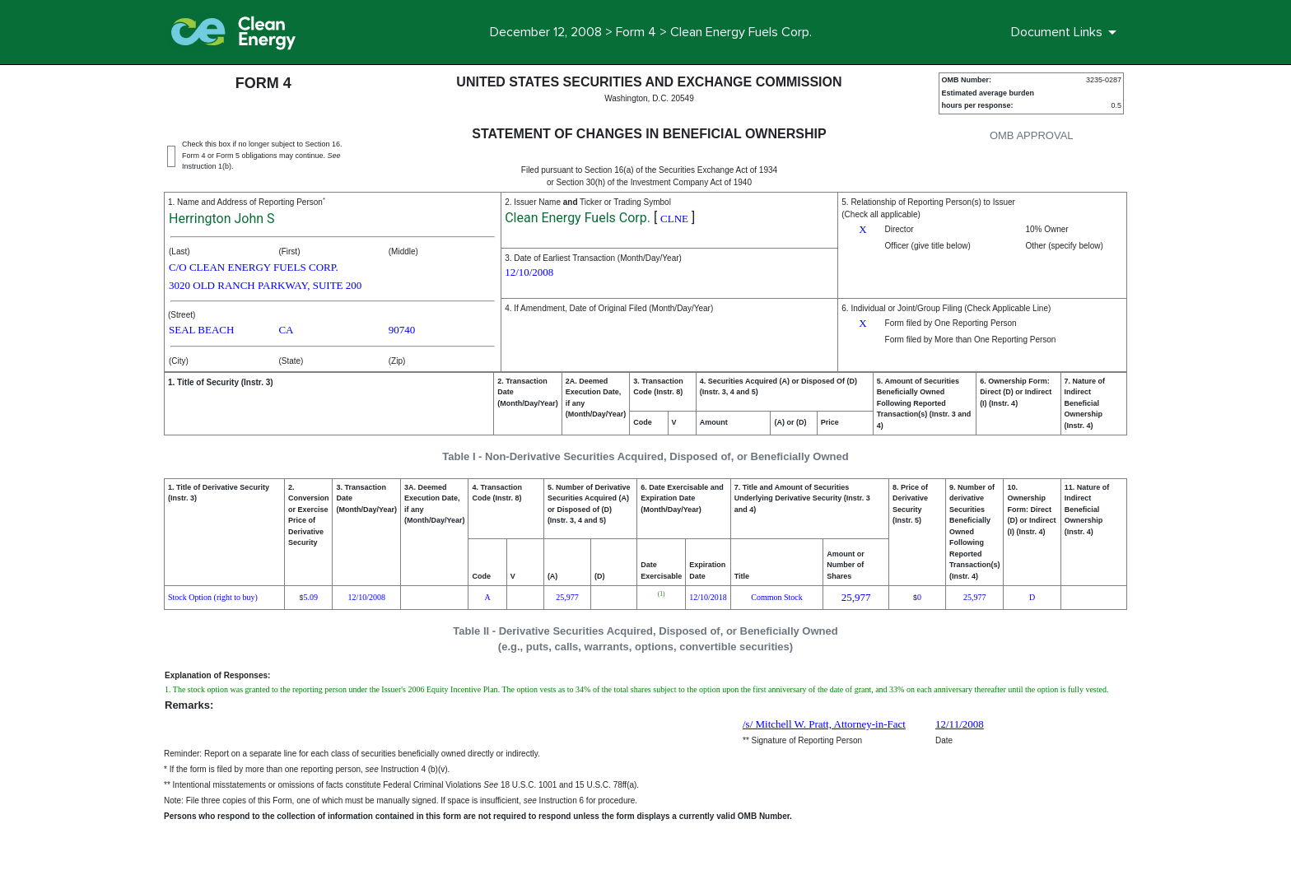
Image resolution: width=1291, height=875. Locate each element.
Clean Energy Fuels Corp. (577, 218)
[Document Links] (1066, 32)
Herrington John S (222, 218)
